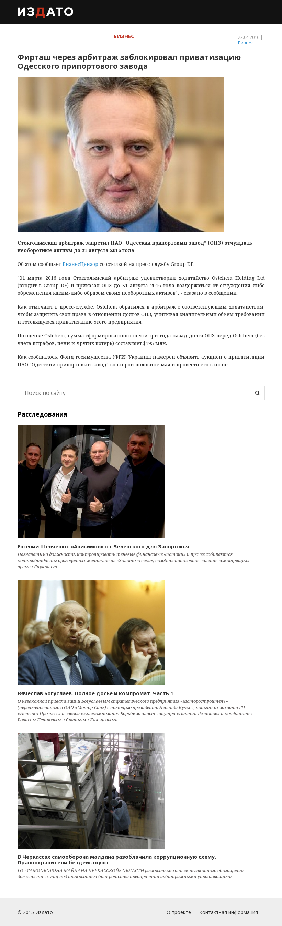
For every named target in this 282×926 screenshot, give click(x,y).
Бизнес (245, 43)
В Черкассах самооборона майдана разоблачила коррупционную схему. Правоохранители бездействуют (117, 859)
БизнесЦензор (80, 264)
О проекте (179, 912)
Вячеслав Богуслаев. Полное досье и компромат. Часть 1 (95, 693)
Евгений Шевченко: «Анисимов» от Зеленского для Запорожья (103, 546)
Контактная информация (228, 912)
